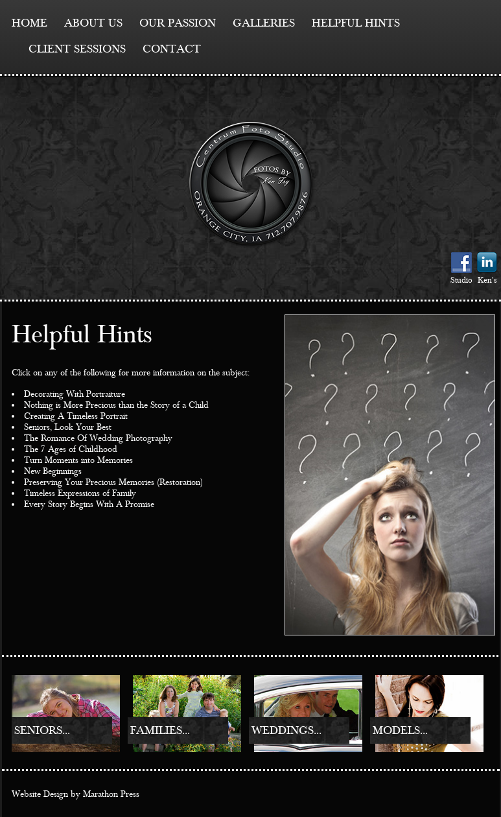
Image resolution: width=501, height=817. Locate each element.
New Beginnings (53, 471)
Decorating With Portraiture (74, 394)
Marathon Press (111, 794)
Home (29, 23)
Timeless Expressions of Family (80, 493)
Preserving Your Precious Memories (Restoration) (113, 482)
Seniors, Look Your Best (67, 427)
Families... (160, 730)
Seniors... (42, 730)
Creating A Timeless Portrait (76, 416)
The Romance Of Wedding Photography (98, 438)
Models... (400, 730)
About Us (93, 23)
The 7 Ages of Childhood (70, 449)
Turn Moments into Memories (78, 460)
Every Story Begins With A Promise (89, 504)
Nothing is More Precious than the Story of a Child (116, 405)
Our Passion (177, 23)
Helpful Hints (356, 23)
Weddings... (286, 730)
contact (172, 49)
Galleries (264, 23)
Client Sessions (77, 49)
